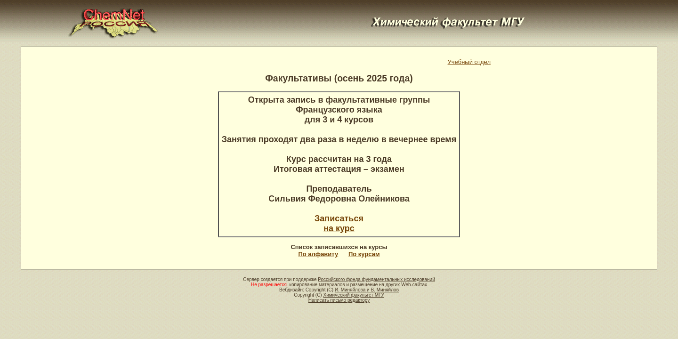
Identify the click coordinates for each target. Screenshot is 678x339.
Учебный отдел (469, 61)
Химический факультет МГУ (353, 295)
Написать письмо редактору (339, 300)
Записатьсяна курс (339, 223)
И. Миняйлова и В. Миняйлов (367, 289)
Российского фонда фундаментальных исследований (376, 279)
